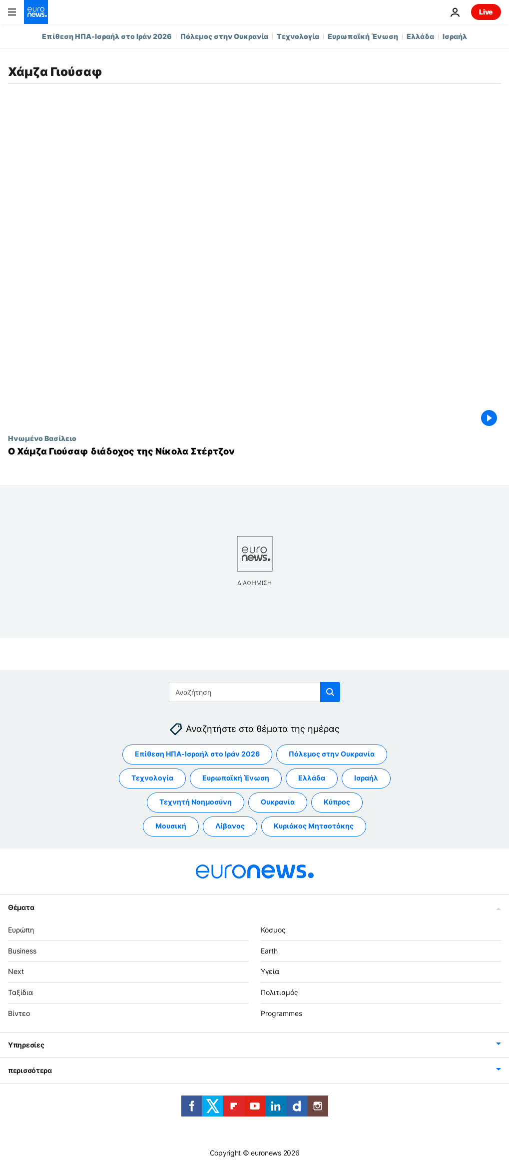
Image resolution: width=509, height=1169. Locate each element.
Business (22, 950)
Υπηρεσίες (26, 1044)
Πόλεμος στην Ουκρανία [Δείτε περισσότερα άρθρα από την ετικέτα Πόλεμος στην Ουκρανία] (332, 754)
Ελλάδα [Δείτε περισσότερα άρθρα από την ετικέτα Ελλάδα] (311, 778)
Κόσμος (273, 930)
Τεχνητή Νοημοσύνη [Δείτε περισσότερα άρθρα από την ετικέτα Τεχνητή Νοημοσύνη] (195, 802)
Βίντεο (19, 1013)
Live (486, 12)
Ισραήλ (455, 36)
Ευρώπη (21, 930)
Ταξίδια (20, 992)
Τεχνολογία (298, 36)
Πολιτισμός (279, 992)
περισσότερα (30, 1070)
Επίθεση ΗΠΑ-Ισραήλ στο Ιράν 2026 (107, 36)
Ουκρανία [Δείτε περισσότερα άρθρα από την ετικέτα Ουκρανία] (278, 802)
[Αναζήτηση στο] (254, 692)
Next (16, 971)
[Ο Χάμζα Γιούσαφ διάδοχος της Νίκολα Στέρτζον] (254, 451)
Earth (269, 950)
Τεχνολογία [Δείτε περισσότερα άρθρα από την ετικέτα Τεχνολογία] (152, 778)
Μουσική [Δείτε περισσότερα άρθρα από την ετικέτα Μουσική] (170, 826)
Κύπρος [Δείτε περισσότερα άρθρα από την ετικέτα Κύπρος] (337, 802)
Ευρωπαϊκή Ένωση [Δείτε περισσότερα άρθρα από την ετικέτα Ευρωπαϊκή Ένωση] (235, 778)
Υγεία (270, 971)
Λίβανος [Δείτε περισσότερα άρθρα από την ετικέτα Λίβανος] (230, 826)
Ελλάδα (420, 36)
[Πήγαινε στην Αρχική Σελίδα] (36, 12)
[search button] (330, 692)
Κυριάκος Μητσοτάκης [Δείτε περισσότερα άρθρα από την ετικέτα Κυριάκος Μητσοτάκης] (314, 826)
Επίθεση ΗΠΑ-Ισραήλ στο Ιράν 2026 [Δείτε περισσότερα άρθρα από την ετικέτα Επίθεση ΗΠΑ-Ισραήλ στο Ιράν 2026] (197, 754)
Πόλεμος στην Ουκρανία (224, 36)
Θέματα (21, 907)
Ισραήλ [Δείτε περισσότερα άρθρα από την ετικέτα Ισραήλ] (366, 778)
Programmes (281, 1013)
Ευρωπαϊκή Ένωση (363, 36)
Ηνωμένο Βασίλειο (42, 438)
